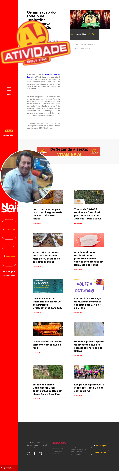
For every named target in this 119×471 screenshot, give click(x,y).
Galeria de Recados (78, 449)
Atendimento (76, 454)
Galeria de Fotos (58, 453)
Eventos (74, 447)
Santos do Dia (76, 452)
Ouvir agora (11, 229)
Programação (57, 451)
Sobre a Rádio (57, 449)
